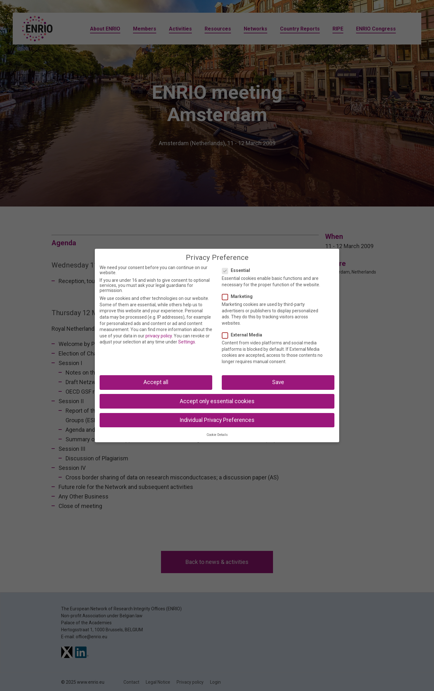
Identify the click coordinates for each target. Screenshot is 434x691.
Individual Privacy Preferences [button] (217, 420)
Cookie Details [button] (217, 435)
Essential (238, 270)
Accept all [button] (156, 382)
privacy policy (158, 335)
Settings (186, 341)
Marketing (239, 296)
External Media (244, 334)
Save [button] (278, 382)
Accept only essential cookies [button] (217, 401)
